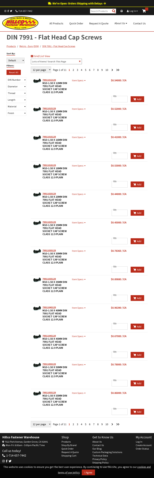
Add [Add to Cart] (137, 99)
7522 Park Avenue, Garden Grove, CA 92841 (26, 441)
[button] (16, 80)
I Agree (88, 473)
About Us (121, 23)
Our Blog (97, 448)
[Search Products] (113, 11)
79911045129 (49, 335)
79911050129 (49, 364)
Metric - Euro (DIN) (29, 46)
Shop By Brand (68, 445)
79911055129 (49, 392)
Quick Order (76, 23)
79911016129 (49, 136)
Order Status (142, 448)
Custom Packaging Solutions (107, 452)
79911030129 (49, 250)
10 (106, 70)
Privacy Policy (99, 459)
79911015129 (49, 108)
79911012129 (49, 79)
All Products (56, 23)
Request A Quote (98, 23)
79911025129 (49, 222)
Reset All (13, 72)
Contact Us (139, 23)
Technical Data (100, 455)
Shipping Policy (100, 462)
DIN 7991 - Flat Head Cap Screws (58, 46)
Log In (132, 11)
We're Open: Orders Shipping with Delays (77, 3)
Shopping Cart (68, 455)
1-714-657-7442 (16, 455)
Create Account (144, 445)
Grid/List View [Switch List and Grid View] (40, 56)
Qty (115, 96)
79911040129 (49, 307)
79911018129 (49, 165)
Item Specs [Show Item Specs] (79, 80)
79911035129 (49, 278)
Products (11, 46)
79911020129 (49, 193)
